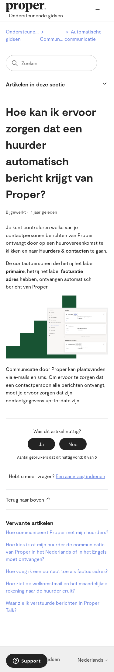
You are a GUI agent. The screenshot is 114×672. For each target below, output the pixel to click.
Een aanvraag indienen (80, 476)
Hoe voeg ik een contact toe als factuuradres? (57, 571)
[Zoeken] (51, 63)
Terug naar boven (28, 498)
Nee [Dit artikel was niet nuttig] (73, 444)
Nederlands (93, 660)
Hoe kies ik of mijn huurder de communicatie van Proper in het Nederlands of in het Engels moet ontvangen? (56, 551)
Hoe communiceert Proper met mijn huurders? (57, 532)
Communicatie (56, 39)
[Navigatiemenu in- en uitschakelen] (97, 11)
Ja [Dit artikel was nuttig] (41, 444)
